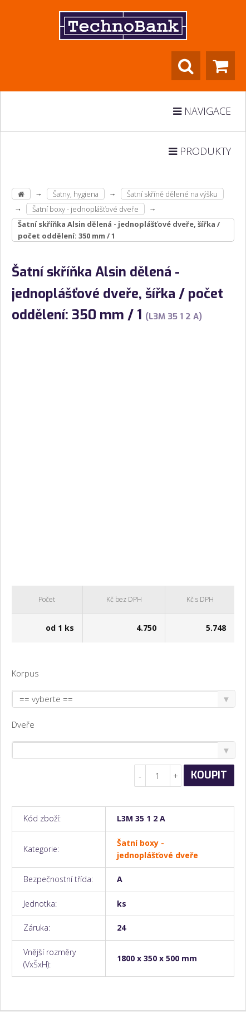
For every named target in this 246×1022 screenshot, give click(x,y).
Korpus (25, 673)
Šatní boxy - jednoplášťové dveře (85, 209)
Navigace (202, 111)
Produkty (200, 151)
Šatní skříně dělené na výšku (172, 194)
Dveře (23, 724)
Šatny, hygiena (76, 194)
